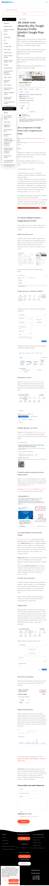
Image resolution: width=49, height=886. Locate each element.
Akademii (27, 773)
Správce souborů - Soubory (8, 56)
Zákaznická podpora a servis (9, 30)
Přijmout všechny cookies (13, 880)
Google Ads (5, 873)
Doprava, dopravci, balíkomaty (8, 88)
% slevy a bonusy (36, 840)
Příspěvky (23, 479)
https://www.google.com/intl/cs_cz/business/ (31, 199)
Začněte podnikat (24, 856)
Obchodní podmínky (35, 873)
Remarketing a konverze (7, 135)
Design (5, 34)
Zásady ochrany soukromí (5, 877)
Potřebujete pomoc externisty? (8, 846)
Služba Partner (5, 840)
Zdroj (19, 564)
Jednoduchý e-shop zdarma (39, 848)
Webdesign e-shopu (37, 842)
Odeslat (23, 821)
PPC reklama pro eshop (8, 130)
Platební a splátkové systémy (9, 93)
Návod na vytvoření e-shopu (39, 837)
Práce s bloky (7, 49)
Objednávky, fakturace (7, 81)
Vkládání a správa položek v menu (8, 61)
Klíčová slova (7, 122)
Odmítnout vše (14, 883)
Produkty (6, 65)
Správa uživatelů (8, 68)
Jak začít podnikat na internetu (9, 102)
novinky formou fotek (28, 489)
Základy (6, 112)
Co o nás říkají (5, 843)
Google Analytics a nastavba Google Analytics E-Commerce (8, 150)
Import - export (7, 77)
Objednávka (24, 838)
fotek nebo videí (30, 485)
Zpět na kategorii (23, 19)
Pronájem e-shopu (37, 845)
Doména (6, 43)
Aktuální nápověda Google (24, 539)
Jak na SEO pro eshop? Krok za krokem (8, 117)
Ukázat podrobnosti (5, 880)
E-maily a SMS (7, 46)
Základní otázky (8, 26)
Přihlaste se (24, 863)
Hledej (24, 13)
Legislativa (6, 23)
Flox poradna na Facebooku (8, 849)
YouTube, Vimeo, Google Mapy (8, 98)
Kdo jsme (4, 837)
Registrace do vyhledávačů (7, 125)
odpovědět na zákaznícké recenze (32, 382)
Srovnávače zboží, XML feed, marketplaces (8, 72)
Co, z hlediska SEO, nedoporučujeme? (9, 161)
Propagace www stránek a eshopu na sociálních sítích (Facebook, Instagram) (9, 142)
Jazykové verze (7, 52)
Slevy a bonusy (7, 85)
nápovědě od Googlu (34, 191)
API (5, 40)
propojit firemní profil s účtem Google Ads (28, 758)
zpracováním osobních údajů (32, 816)
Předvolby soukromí (35, 870)
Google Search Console (7, 156)
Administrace (7, 37)
